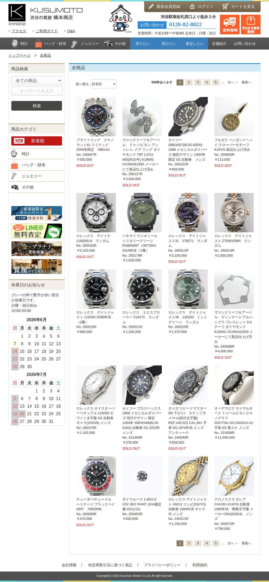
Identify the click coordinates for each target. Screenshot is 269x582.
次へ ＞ (233, 82)
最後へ (246, 82)
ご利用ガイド (47, 31)
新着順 (37, 140)
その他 (28, 187)
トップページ (19, 55)
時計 (26, 154)
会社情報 (69, 565)
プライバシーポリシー (162, 565)
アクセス (19, 31)
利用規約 (200, 565)
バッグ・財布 (33, 165)
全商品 (45, 55)
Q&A (71, 31)
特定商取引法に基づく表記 (110, 565)
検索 (37, 105)
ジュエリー (32, 176)
